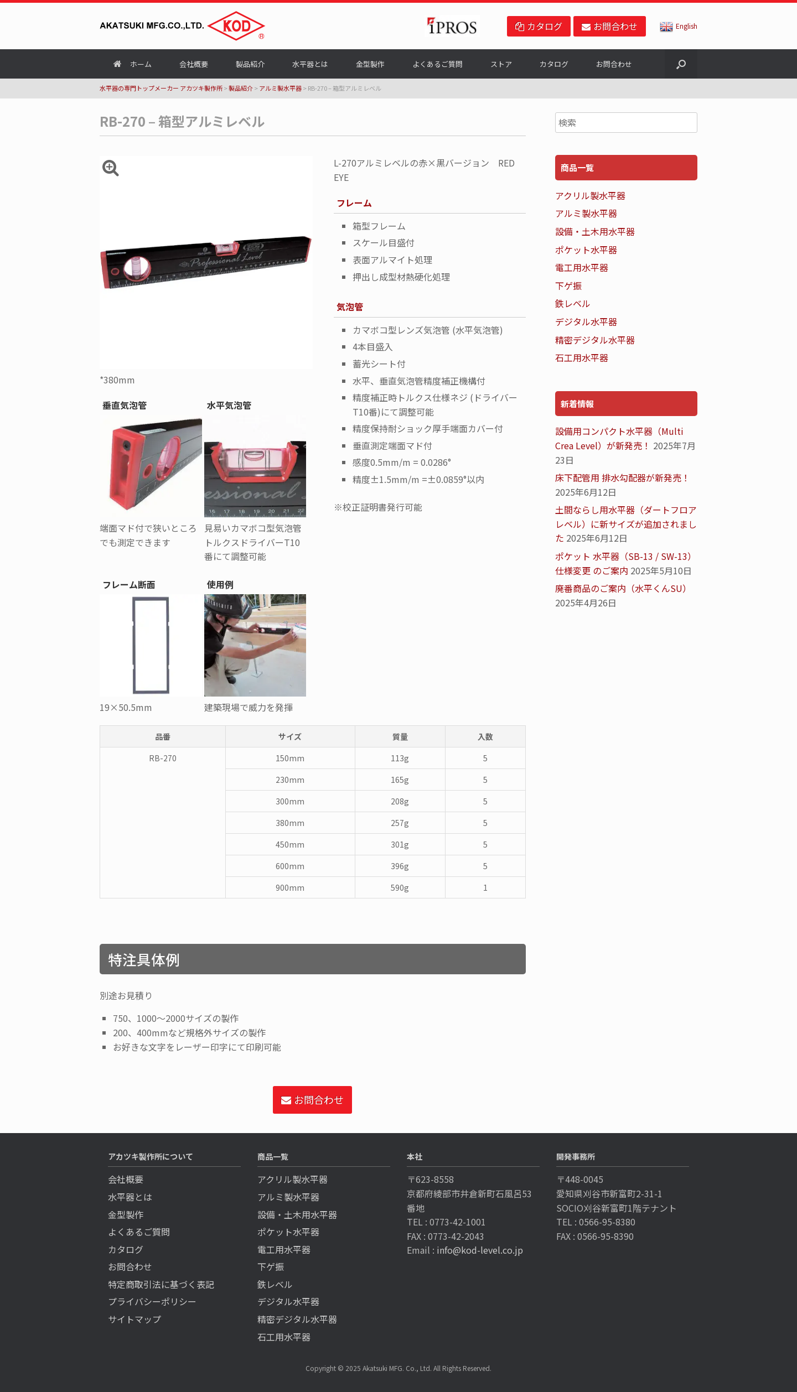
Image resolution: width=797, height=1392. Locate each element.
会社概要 (193, 64)
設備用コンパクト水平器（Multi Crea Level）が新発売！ (619, 438)
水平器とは (310, 64)
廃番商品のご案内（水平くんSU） (623, 588)
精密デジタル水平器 (595, 339)
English (678, 25)
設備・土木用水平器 (595, 231)
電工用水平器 (581, 267)
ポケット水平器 (586, 249)
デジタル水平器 (586, 321)
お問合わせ (614, 64)
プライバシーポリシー (152, 1301)
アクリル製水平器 (590, 195)
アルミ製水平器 (280, 88)
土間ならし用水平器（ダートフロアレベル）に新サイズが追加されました (626, 523)
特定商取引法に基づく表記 (161, 1284)
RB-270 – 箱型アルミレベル (182, 121)
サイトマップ (134, 1319)
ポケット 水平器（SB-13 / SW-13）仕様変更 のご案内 (625, 563)
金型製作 (370, 64)
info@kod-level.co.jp (480, 1249)
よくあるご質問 (437, 64)
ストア (501, 64)
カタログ (554, 64)
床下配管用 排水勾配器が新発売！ (622, 477)
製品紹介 (250, 64)
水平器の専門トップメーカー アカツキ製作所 (161, 88)
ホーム (132, 64)
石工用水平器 (581, 357)
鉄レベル (573, 303)
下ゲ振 (568, 285)
